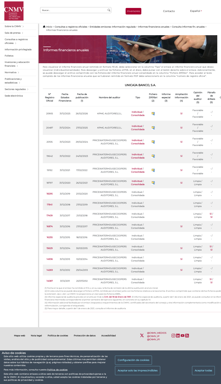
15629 (50, 248)
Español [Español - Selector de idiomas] (195, 10)
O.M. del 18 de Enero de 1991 (117, 297)
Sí (181, 113)
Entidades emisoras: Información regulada (113, 26)
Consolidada (137, 115)
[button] (20, 26)
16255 (50, 237)
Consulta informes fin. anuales (188, 26)
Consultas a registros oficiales (71, 26)
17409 (50, 215)
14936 (50, 259)
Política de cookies (57, 369)
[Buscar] (109, 10)
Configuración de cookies (133, 360)
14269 (50, 270)
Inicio (49, 26)
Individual (137, 112)
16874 (50, 226)
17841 (49, 204)
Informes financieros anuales (153, 26)
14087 (50, 281)
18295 (50, 193)
